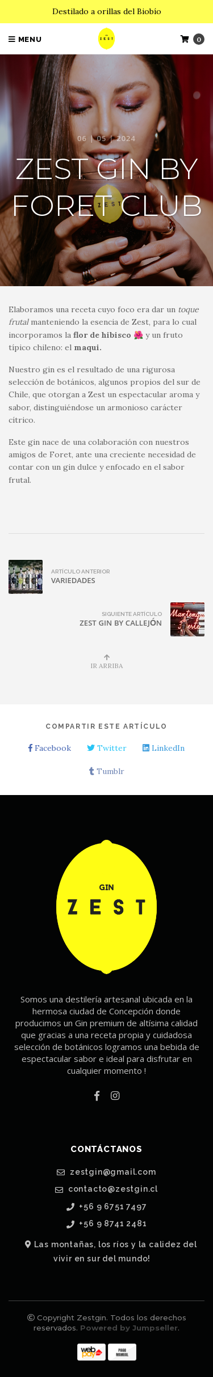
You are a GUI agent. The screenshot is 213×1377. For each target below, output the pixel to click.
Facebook (49, 748)
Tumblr (106, 771)
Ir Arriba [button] (106, 661)
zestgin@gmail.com (106, 1172)
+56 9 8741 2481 (106, 1223)
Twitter (107, 748)
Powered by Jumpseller (129, 1327)
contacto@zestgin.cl (106, 1189)
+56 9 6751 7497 (106, 1206)
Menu (25, 39)
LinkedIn (164, 748)
